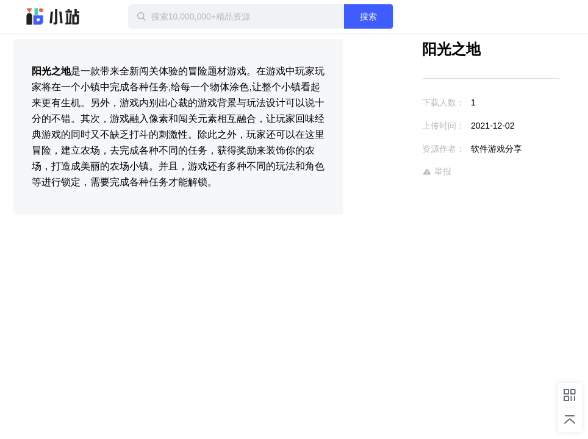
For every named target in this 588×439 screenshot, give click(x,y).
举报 (436, 171)
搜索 (368, 16)
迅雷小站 (53, 16)
